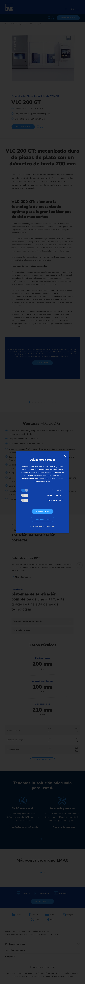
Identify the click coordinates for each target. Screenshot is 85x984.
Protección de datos (37, 526)
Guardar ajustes (42, 519)
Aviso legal (51, 526)
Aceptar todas (42, 511)
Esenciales (56, 490)
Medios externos (54, 495)
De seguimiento (54, 500)
